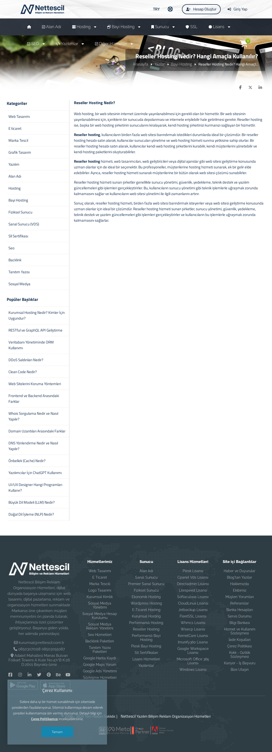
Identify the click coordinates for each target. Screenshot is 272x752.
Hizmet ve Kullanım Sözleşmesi (239, 631)
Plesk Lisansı (193, 571)
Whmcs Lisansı (193, 623)
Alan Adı (146, 571)
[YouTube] (67, 674)
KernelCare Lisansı (193, 636)
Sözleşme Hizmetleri (99, 678)
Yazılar (160, 64)
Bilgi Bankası (239, 623)
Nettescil (127, 716)
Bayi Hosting (181, 64)
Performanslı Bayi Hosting (146, 638)
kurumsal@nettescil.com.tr (41, 642)
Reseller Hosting (146, 629)
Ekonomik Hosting (146, 597)
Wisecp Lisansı (193, 629)
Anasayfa (140, 64)
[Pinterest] (48, 674)
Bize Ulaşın (240, 670)
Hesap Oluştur (201, 9)
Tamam (57, 731)
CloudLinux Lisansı (193, 603)
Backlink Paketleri (99, 641)
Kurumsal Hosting (146, 616)
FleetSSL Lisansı (193, 616)
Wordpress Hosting (146, 603)
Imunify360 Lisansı (193, 642)
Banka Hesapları (239, 610)
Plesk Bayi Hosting (146, 646)
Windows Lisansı (193, 670)
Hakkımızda (239, 584)
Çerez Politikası (239, 646)
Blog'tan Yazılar (239, 577)
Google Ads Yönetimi (100, 671)
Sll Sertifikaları (146, 653)
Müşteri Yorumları (239, 597)
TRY (156, 9)
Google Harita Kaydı (99, 658)
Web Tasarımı (100, 571)
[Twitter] (39, 674)
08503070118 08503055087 (41, 649)
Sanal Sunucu (146, 577)
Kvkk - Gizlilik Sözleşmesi (239, 655)
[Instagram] (20, 674)
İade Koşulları (240, 640)
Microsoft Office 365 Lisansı (193, 661)
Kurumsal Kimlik (100, 597)
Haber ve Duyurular (239, 571)
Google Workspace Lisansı (193, 651)
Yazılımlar (146, 666)
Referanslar (239, 603)
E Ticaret (99, 577)
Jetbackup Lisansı (193, 610)
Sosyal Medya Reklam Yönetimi (99, 626)
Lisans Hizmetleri (146, 659)
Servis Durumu (239, 616)
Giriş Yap (237, 9)
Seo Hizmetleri (99, 635)
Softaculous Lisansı (193, 597)
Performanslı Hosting (146, 623)
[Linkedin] (29, 674)
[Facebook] (10, 674)
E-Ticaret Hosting (146, 610)
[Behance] (58, 674)
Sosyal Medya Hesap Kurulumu (99, 616)
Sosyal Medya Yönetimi (99, 605)
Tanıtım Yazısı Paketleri (100, 650)
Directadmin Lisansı (193, 584)
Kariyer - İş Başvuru (239, 663)
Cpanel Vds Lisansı (192, 577)
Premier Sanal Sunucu (146, 584)
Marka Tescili (99, 584)
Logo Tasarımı (99, 590)
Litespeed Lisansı (193, 590)
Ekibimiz (239, 590)
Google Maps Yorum (99, 665)
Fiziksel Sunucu (146, 590)
